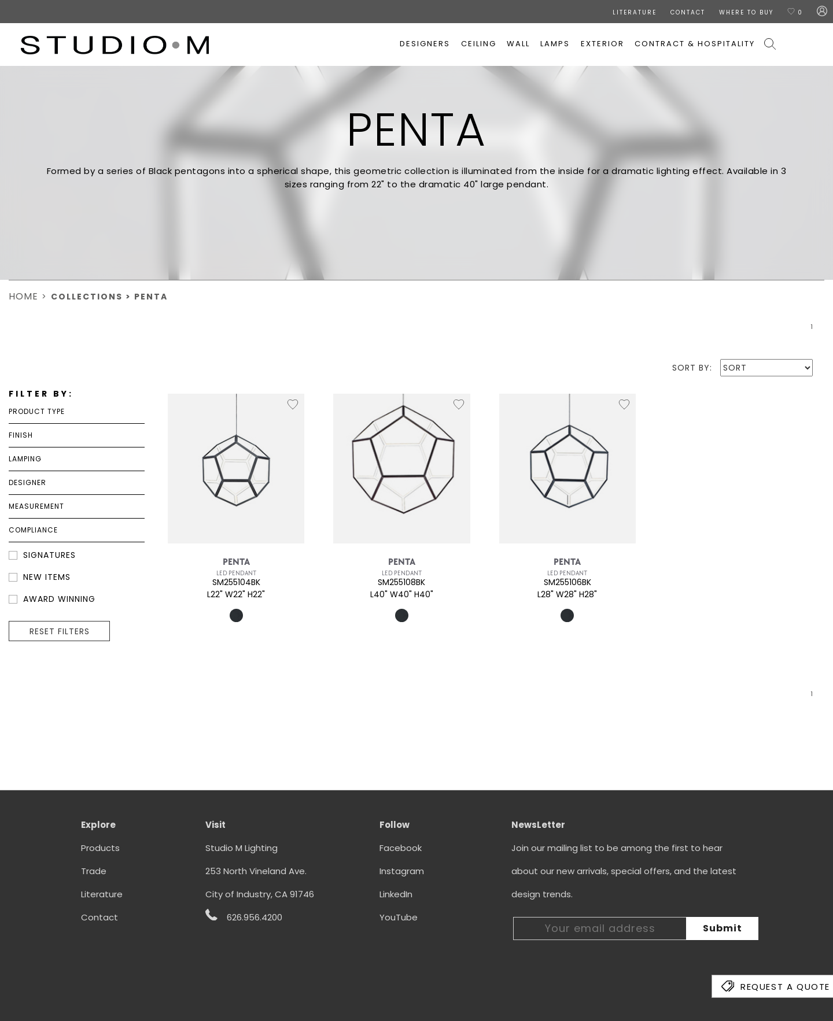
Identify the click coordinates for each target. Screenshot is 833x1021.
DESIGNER (27, 482)
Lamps (555, 43)
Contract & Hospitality (695, 43)
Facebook (400, 848)
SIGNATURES (49, 555)
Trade (93, 871)
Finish (21, 435)
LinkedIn (395, 894)
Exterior (602, 43)
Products (100, 848)
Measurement (36, 506)
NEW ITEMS (47, 577)
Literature (102, 894)
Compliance (33, 530)
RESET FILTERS (60, 631)
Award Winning (59, 599)
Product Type (37, 411)
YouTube (398, 917)
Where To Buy (746, 12)
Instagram (401, 871)
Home (23, 296)
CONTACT (687, 12)
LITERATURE (635, 12)
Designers (425, 43)
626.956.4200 (243, 916)
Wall (518, 43)
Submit (722, 928)
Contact (99, 917)
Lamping (25, 459)
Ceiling (478, 43)
